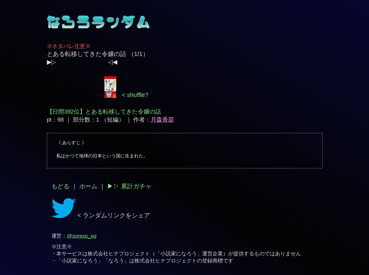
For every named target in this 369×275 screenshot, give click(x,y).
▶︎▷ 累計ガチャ (129, 186)
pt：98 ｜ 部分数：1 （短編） (85, 119)
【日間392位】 (66, 111)
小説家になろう (178, 254)
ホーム (88, 186)
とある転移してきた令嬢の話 (86, 54)
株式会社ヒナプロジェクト (119, 254)
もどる (60, 186)
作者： (153, 119)
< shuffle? (125, 95)
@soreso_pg (81, 236)
